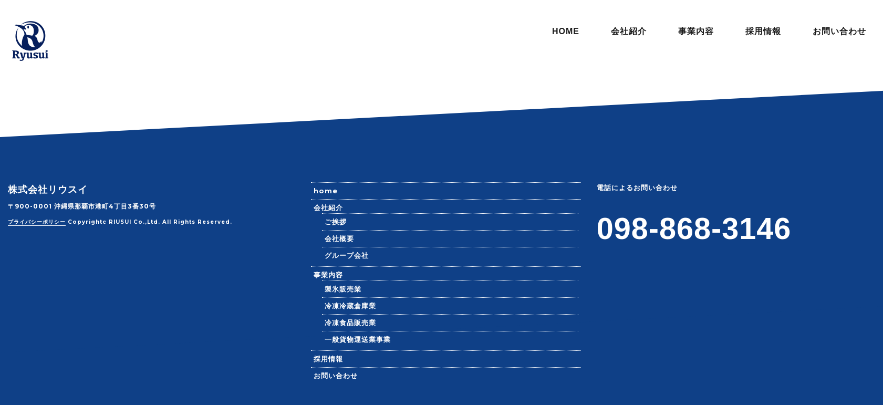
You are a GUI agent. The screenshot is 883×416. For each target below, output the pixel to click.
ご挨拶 (336, 221)
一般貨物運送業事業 (358, 339)
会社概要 (339, 238)
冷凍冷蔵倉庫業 (350, 305)
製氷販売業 (343, 289)
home (326, 190)
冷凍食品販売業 (350, 322)
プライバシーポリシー (37, 222)
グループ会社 (347, 255)
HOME (565, 31)
